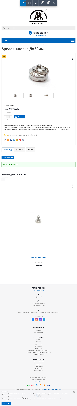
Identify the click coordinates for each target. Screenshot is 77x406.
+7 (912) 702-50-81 (41, 33)
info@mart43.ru (38, 297)
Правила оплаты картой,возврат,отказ (38, 352)
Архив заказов (38, 364)
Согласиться (6, 403)
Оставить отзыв (8, 157)
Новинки (38, 330)
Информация (38, 337)
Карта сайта (38, 381)
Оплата (38, 341)
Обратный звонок (40, 35)
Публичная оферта (38, 354)
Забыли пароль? (39, 370)
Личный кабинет (38, 361)
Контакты (38, 348)
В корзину (21, 117)
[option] (38, 73)
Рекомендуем (38, 327)
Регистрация (38, 368)
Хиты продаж (38, 332)
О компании (38, 346)
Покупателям (38, 359)
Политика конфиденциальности (38, 350)
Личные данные (38, 366)
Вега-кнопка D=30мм (38, 258)
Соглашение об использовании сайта (51, 389)
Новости (38, 339)
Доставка (38, 344)
